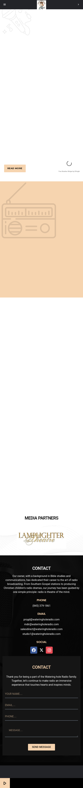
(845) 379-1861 (41, 605)
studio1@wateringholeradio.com (41, 634)
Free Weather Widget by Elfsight (69, 171)
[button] (20, 538)
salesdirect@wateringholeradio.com (41, 629)
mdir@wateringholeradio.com (41, 624)
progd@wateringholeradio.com (41, 619)
